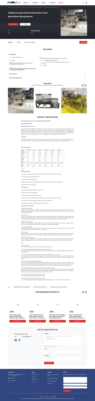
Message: (47, 333)
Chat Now (25, 24)
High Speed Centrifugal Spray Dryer (53, 375)
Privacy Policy (53, 396)
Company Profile (34, 374)
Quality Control (34, 379)
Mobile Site (46, 396)
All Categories (50, 383)
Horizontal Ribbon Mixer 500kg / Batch (58, 287)
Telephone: (47, 355)
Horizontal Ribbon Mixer (21, 7)
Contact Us (34, 382)
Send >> (67, 390)
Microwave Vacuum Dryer (52, 381)
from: (46, 349)
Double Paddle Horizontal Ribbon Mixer (22, 287)
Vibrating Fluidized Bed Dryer (53, 378)
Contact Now (49, 363)
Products (13, 7)
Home (9, 7)
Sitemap (40, 396)
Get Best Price (13, 24)
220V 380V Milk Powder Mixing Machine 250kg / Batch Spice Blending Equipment (77, 316)
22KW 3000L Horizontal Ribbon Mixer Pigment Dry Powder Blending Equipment (56, 316)
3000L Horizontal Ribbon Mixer (40, 287)
